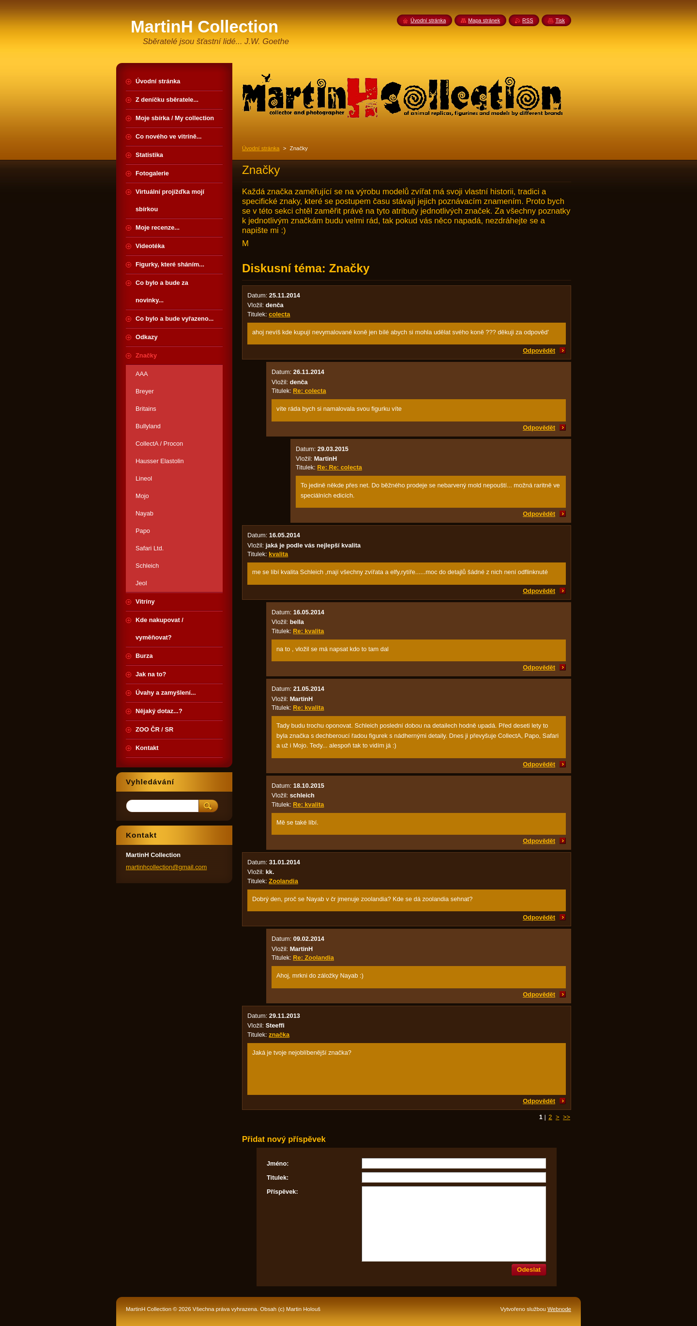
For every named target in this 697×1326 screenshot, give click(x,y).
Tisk (560, 20)
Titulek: (277, 1177)
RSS (527, 20)
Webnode (559, 1309)
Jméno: (278, 1163)
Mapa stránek (484, 20)
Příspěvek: (282, 1191)
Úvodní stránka (260, 148)
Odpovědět (539, 350)
